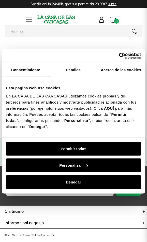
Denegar (73, 182)
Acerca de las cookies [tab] (121, 70)
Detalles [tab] (73, 70)
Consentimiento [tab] (25, 70)
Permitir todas (73, 148)
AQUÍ (109, 108)
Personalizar (73, 165)
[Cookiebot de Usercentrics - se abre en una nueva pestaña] (119, 55)
